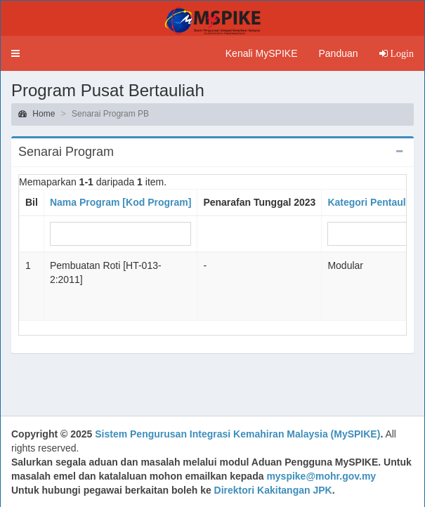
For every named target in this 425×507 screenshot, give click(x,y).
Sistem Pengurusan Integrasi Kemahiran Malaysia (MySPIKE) (237, 434)
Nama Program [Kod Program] (120, 202)
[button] (15, 53)
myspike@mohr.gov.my (321, 476)
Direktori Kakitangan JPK (273, 490)
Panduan (338, 53)
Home (36, 114)
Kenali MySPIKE (261, 53)
